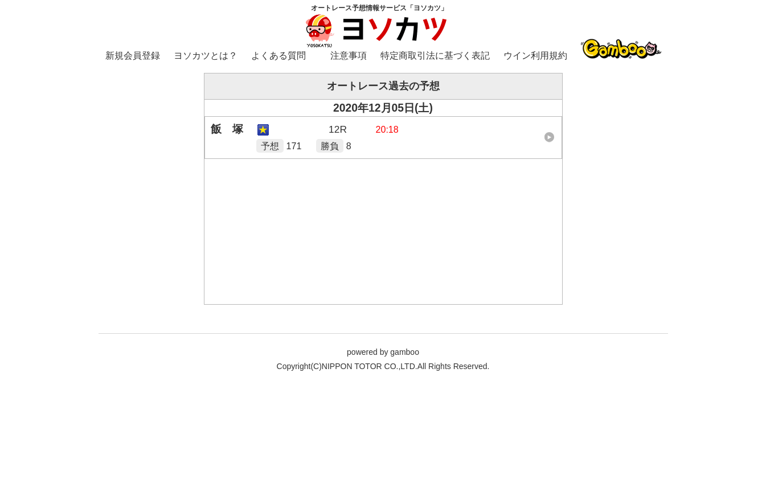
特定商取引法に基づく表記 (435, 55)
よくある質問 (278, 55)
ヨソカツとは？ (205, 55)
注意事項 (348, 55)
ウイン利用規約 (535, 55)
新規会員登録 (132, 55)
